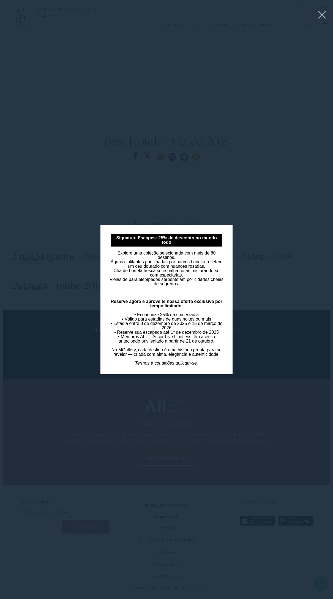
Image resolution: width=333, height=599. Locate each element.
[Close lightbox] (322, 15)
